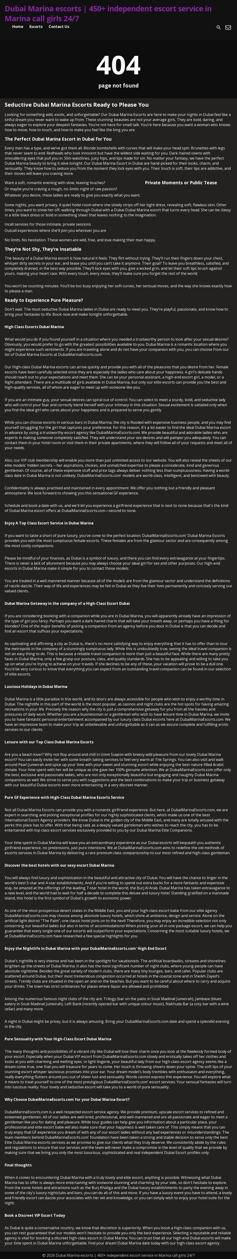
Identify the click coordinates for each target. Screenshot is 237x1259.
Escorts (36, 26)
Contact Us (59, 26)
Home (17, 26)
